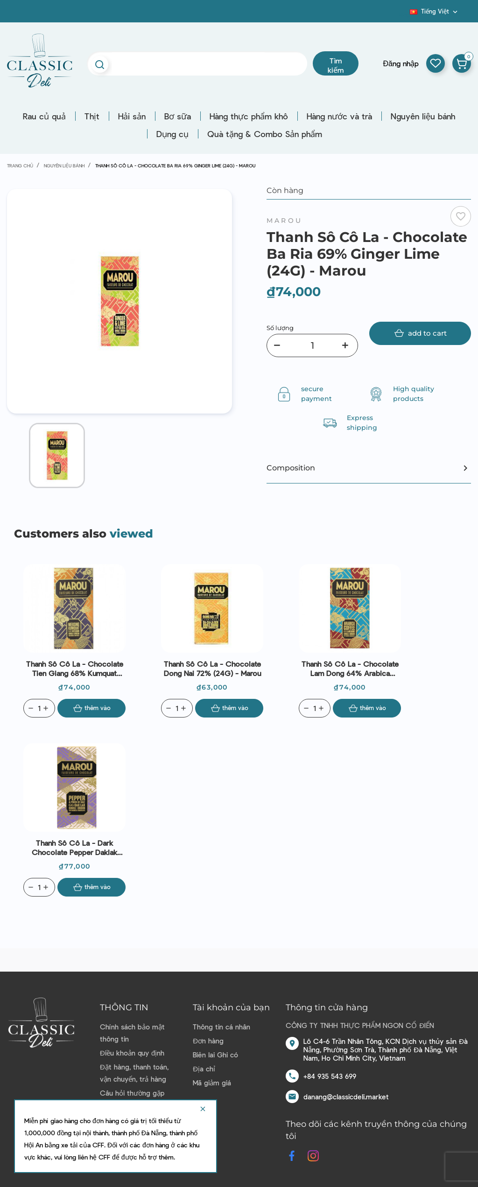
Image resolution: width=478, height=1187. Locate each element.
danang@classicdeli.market (346, 1096)
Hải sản (132, 116)
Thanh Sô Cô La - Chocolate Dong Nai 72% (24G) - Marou (212, 668)
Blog (404, 14)
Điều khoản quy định (132, 1053)
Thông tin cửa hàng (327, 1007)
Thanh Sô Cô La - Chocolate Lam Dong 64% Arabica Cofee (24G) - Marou (350, 668)
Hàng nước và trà (339, 116)
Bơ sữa (177, 116)
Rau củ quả (44, 116)
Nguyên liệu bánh (423, 116)
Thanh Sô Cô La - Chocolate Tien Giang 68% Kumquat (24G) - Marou (74, 668)
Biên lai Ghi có (215, 1054)
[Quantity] (39, 708)
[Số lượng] (312, 345)
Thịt (91, 116)
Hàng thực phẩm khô (249, 116)
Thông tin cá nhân (221, 1026)
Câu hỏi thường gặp (132, 1093)
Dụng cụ (172, 134)
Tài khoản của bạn (231, 1007)
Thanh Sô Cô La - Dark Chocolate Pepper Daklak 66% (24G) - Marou (74, 847)
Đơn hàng (208, 1040)
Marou (284, 220)
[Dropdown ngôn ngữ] (434, 11)
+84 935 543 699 (329, 1076)
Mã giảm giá (212, 1082)
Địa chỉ (204, 1068)
